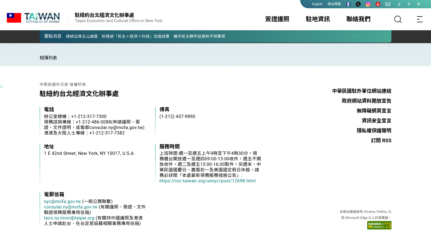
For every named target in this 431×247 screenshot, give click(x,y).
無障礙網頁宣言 (374, 111)
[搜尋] (398, 19)
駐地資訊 (318, 19)
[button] (47, 36)
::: (1, 86)
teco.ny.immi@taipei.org (69, 218)
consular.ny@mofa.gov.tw (71, 207)
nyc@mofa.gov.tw (62, 201)
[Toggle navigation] (420, 19)
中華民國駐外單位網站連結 (361, 91)
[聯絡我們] (387, 4)
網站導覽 (334, 4)
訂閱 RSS (381, 140)
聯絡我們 (358, 19)
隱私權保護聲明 (374, 130)
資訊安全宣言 (376, 121)
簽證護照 (277, 19)
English (317, 4)
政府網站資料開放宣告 (366, 101)
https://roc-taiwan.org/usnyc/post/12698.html (207, 180)
